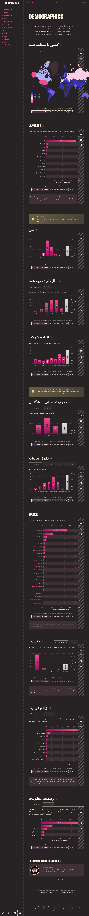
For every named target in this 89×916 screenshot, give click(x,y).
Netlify (73, 906)
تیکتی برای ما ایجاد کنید (49, 908)
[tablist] (80, 247)
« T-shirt (48, 892)
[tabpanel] (56, 80)
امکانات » (67, 892)
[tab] (80, 53)
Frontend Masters (48, 867)
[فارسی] (56, 3)
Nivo (51, 906)
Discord (77, 908)
